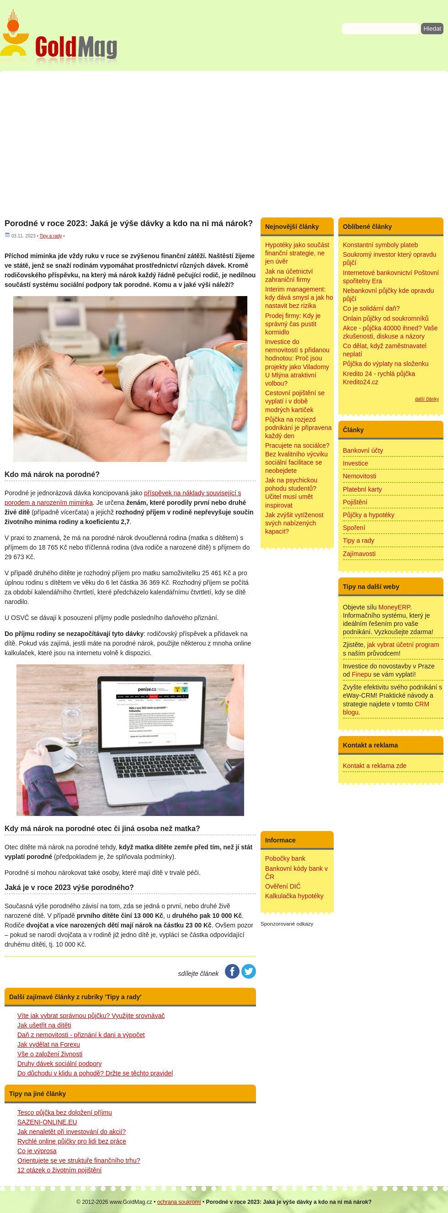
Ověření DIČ (283, 886)
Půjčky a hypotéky (369, 515)
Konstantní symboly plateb (380, 245)
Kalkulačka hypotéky (294, 896)
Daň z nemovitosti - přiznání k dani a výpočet (81, 1034)
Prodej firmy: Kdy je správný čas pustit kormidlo (292, 324)
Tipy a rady (50, 235)
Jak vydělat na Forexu (48, 1044)
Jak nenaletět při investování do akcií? (71, 1131)
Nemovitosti (359, 476)
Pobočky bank (285, 858)
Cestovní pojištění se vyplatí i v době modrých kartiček (295, 401)
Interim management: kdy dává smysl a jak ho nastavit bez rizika (299, 297)
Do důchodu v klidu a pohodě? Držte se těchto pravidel (95, 1073)
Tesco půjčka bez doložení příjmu (64, 1112)
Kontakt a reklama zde (374, 765)
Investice (355, 463)
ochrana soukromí (179, 1202)
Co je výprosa (37, 1151)
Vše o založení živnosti (49, 1054)
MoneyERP (394, 607)
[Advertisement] (224, 144)
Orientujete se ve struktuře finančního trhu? (78, 1160)
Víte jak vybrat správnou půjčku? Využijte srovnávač (91, 1015)
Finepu (361, 674)
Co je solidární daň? (371, 308)
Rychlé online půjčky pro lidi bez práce (71, 1141)
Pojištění (355, 502)
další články (427, 399)
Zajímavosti (359, 553)
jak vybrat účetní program (403, 644)
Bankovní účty (363, 450)
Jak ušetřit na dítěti (44, 1025)
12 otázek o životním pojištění (59, 1170)
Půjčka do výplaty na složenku (386, 363)
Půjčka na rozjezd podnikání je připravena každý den (298, 428)
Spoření (354, 527)
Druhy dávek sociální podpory (59, 1063)
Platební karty (362, 489)
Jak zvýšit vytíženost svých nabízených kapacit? (294, 523)
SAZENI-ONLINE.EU (47, 1122)
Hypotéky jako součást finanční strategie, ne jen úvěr (297, 253)
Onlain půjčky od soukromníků (386, 318)
